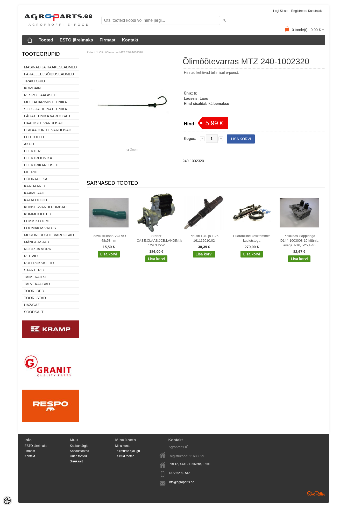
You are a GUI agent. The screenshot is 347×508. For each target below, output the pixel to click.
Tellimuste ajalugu (127, 451)
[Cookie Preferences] (7, 500)
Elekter (32, 151)
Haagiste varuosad (43, 123)
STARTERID (34, 270)
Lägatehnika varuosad (47, 116)
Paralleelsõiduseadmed (49, 74)
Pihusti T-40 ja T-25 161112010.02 (204, 238)
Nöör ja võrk (37, 249)
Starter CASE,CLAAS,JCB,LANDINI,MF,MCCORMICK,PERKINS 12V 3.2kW (157, 240)
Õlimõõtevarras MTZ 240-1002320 (121, 52)
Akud (29, 144)
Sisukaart (76, 461)
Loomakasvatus (40, 228)
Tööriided (34, 291)
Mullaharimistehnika (45, 102)
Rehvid (31, 256)
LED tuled (34, 137)
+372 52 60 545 (179, 473)
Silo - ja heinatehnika (45, 109)
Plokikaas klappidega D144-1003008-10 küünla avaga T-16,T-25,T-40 (299, 240)
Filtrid (31, 172)
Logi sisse (280, 11)
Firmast (107, 40)
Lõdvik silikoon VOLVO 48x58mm (109, 238)
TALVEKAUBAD (37, 284)
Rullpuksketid (39, 263)
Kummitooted (37, 214)
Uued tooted (78, 456)
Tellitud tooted (124, 456)
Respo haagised (40, 95)
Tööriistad (35, 298)
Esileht (91, 52)
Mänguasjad (36, 242)
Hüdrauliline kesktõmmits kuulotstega (252, 238)
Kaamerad (34, 193)
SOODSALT (34, 312)
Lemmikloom (36, 221)
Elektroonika (38, 158)
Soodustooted (79, 451)
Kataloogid (35, 200)
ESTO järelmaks (76, 40)
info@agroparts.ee (181, 482)
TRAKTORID (34, 81)
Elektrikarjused (41, 165)
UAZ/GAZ (32, 305)
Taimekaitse (36, 277)
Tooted (46, 40)
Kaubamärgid (79, 446)
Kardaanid (34, 186)
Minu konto (123, 446)
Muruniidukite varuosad (49, 235)
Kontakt (130, 40)
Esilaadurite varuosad (48, 130)
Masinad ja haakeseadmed (50, 67)
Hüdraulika (35, 179)
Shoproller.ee (316, 493)
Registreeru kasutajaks (307, 11)
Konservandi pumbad (45, 207)
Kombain (32, 88)
